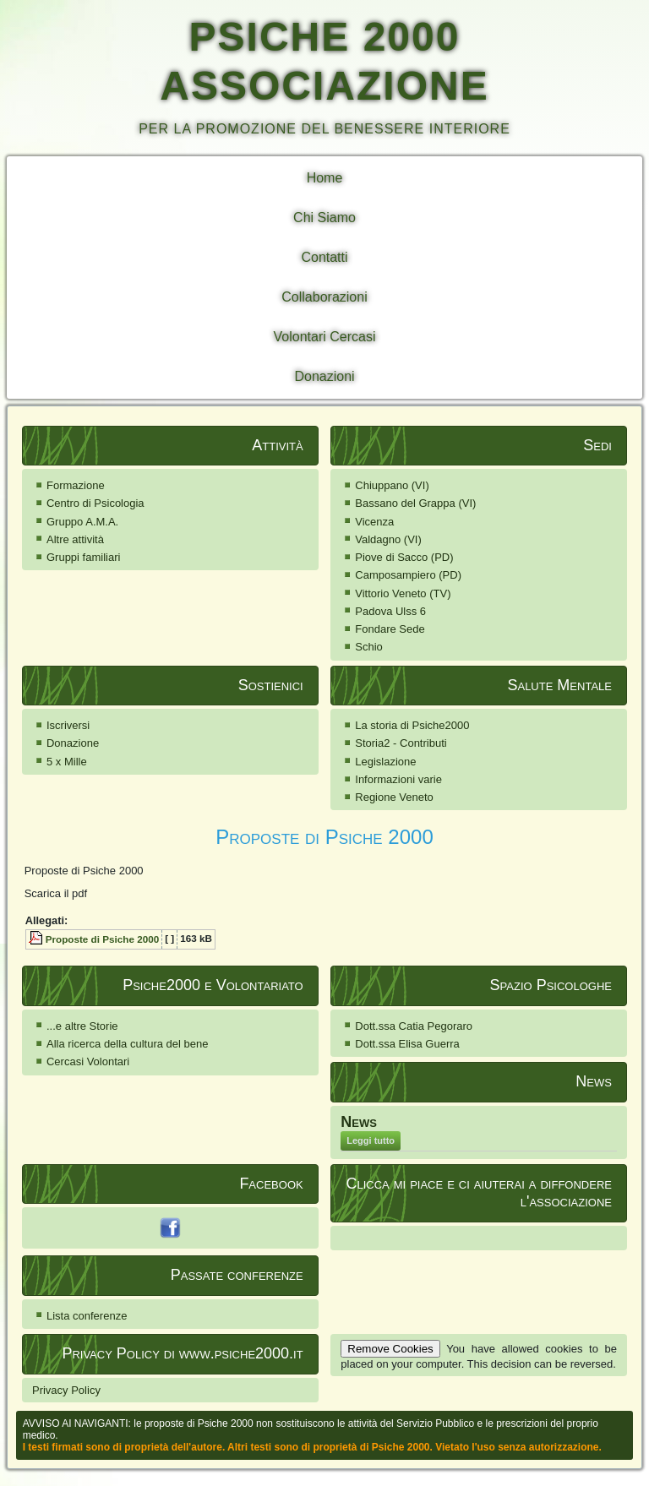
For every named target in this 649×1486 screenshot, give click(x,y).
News (359, 1121)
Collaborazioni (324, 297)
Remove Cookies (390, 1348)
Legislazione (385, 761)
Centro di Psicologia (95, 503)
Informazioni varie (398, 779)
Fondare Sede (389, 629)
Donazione (72, 743)
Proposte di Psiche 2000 (324, 836)
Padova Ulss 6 (390, 611)
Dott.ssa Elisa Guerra (407, 1043)
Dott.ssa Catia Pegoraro (413, 1026)
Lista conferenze (86, 1315)
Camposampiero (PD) (408, 575)
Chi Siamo (324, 217)
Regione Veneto (394, 797)
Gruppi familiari (83, 557)
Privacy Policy (66, 1390)
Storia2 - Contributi (400, 743)
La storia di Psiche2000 (412, 725)
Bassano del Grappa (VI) (415, 503)
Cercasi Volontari (87, 1061)
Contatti (324, 257)
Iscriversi (68, 725)
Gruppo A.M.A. (82, 521)
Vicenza (374, 521)
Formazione (75, 485)
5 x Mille (66, 761)
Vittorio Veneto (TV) (402, 593)
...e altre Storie (82, 1026)
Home (325, 178)
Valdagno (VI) (388, 539)
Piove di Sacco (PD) (404, 557)
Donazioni (324, 376)
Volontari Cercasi (325, 336)
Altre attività (75, 539)
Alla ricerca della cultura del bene (127, 1043)
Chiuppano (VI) (391, 485)
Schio (369, 646)
